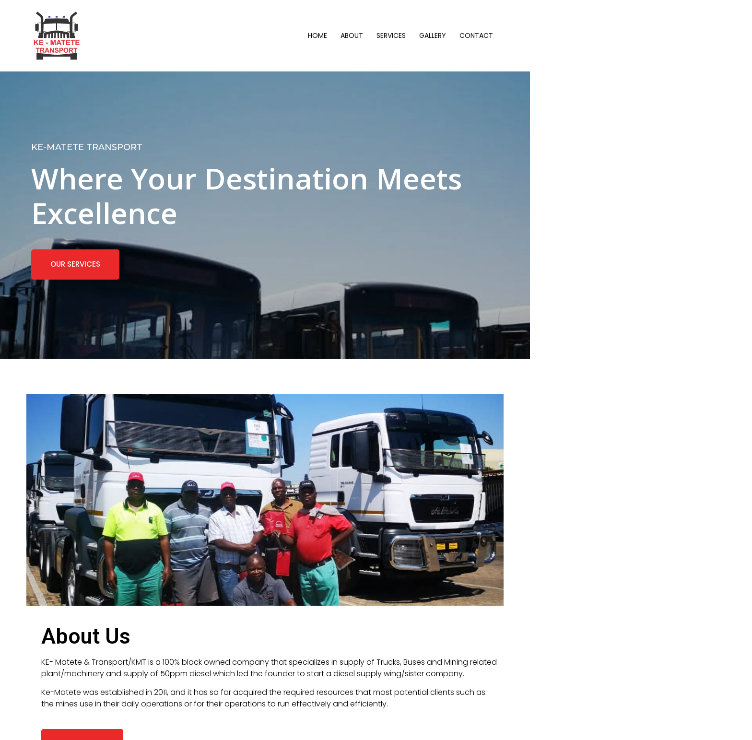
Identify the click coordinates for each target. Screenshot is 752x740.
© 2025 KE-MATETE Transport (92, 722)
